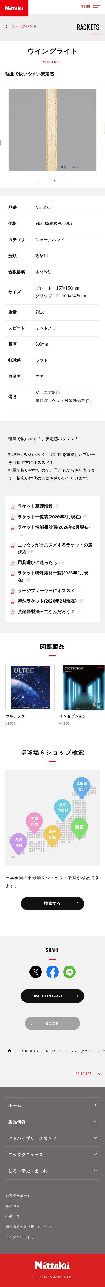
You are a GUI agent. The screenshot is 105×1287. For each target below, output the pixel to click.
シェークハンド (23, 26)
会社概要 (12, 1206)
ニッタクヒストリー (21, 1237)
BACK (52, 1023)
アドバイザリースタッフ (32, 1138)
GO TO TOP (83, 1073)
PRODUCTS (28, 1051)
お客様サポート (18, 1196)
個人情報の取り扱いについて (28, 1227)
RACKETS (54, 1051)
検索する (52, 903)
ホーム (14, 1105)
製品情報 (17, 1122)
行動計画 (12, 1216)
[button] (38, 181)
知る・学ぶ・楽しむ (28, 1171)
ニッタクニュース (25, 1154)
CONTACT (52, 996)
